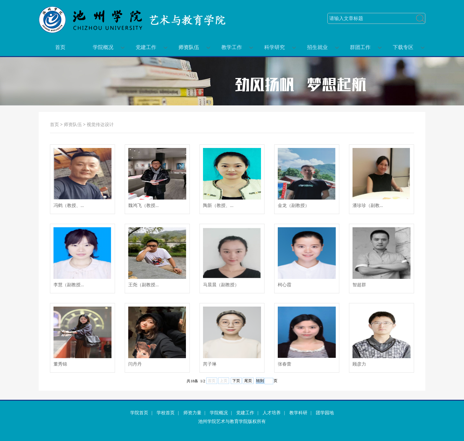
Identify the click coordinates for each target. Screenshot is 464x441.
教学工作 (231, 47)
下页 (236, 380)
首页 (60, 47)
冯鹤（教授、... (68, 205)
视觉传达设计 (100, 124)
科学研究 (274, 47)
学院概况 (103, 47)
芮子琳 (210, 364)
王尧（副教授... (143, 284)
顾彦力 (359, 364)
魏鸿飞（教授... (143, 205)
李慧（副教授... (68, 284)
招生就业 (317, 47)
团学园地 (325, 412)
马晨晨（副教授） (221, 284)
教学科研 (298, 412)
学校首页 (166, 412)
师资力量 (192, 412)
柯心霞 (284, 284)
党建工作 (146, 47)
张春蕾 (284, 364)
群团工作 (360, 47)
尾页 (248, 380)
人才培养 (272, 412)
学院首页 (139, 412)
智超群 (359, 284)
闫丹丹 (135, 364)
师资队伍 (189, 47)
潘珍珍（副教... (368, 205)
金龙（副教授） (293, 205)
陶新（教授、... (218, 205)
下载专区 (403, 47)
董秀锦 (60, 364)
